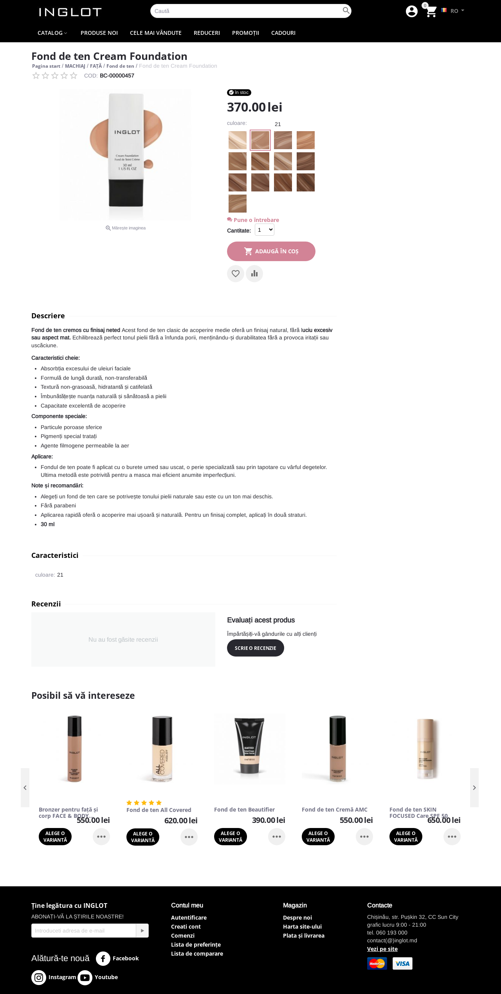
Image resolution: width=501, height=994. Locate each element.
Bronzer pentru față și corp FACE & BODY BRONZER (68, 813)
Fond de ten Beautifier (244, 809)
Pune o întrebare (253, 220)
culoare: (237, 123)
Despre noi (297, 917)
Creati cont (186, 926)
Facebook (117, 958)
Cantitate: (239, 230)
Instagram (53, 977)
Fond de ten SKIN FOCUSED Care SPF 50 (418, 813)
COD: (91, 75)
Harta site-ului (302, 926)
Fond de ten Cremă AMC (335, 809)
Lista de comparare (197, 953)
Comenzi (183, 935)
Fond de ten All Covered (158, 810)
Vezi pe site (382, 949)
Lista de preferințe (196, 944)
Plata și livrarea (303, 935)
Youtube (97, 977)
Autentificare (189, 917)
